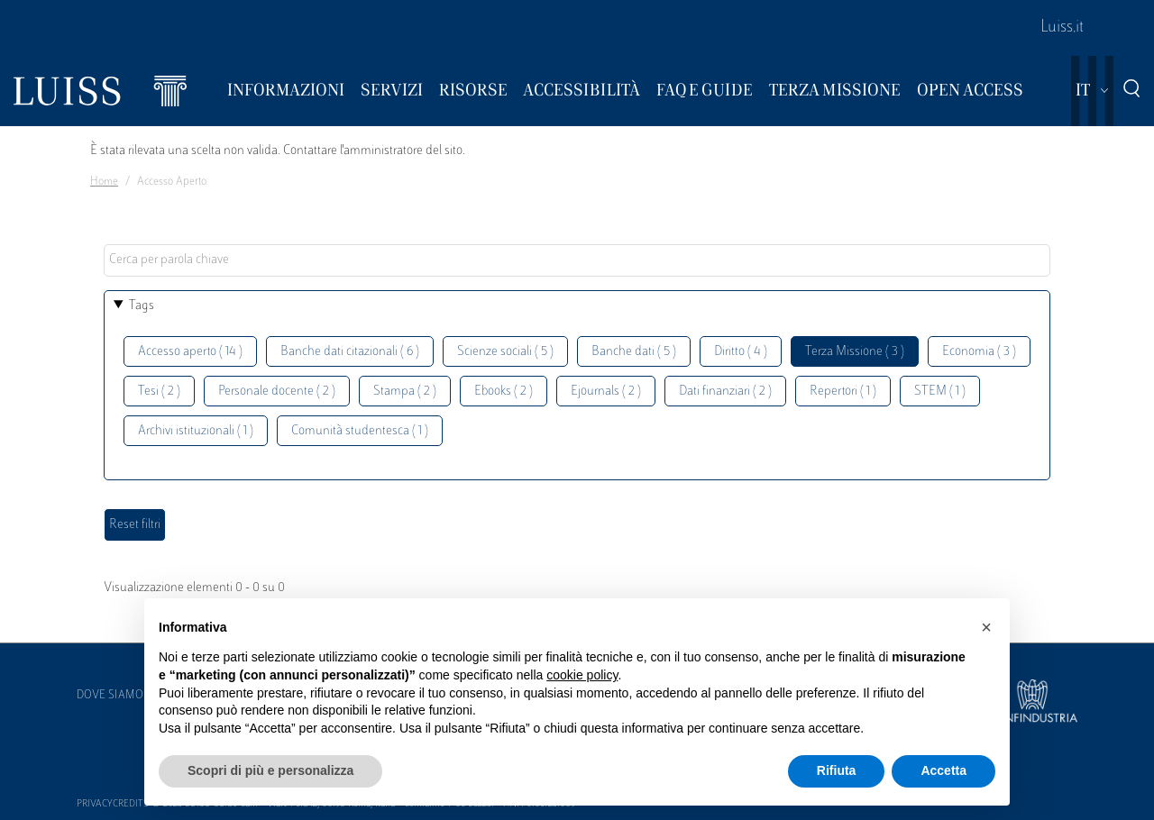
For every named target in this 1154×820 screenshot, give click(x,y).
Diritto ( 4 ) (740, 352)
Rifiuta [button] (836, 770)
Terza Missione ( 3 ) (854, 352)
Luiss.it (1062, 28)
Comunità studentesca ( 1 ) (359, 431)
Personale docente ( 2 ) (276, 391)
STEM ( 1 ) (940, 391)
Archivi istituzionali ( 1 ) (195, 431)
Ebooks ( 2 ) (503, 391)
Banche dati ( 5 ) (633, 352)
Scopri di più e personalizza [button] (270, 770)
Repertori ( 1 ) (843, 391)
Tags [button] (141, 306)
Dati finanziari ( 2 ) (725, 391)
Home (104, 182)
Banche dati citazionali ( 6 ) (349, 352)
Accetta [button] (943, 770)
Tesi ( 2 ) (159, 391)
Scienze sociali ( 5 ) (505, 352)
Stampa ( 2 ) (404, 391)
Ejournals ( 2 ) (606, 391)
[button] (986, 627)
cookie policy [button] (582, 675)
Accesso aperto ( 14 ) (190, 352)
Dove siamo (110, 695)
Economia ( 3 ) (979, 352)
